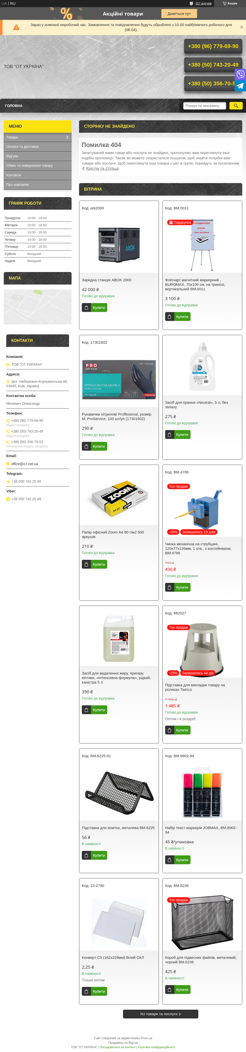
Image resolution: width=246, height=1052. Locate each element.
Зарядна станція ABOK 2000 (107, 280)
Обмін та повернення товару (29, 166)
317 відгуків (204, 3)
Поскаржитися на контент (118, 1047)
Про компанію (17, 185)
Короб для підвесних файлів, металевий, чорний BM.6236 (201, 959)
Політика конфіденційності (156, 1047)
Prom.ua (146, 1038)
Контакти (13, 175)
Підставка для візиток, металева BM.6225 (118, 828)
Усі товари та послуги (158, 1014)
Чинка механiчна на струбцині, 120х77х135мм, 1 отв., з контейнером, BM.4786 (198, 548)
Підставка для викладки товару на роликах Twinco (195, 687)
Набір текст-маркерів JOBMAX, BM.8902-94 (201, 830)
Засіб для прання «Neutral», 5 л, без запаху (196, 404)
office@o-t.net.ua (24, 464)
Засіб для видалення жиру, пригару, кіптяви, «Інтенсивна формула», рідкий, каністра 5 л (116, 677)
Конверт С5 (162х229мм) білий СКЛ (113, 957)
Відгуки (12, 156)
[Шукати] (236, 105)
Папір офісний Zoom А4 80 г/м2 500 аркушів (113, 534)
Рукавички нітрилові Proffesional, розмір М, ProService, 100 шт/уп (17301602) (116, 416)
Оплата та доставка (22, 147)
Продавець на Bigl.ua (123, 1042)
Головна (13, 106)
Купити (99, 307)
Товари (12, 137)
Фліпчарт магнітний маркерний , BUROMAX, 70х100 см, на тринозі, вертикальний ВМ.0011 (195, 284)
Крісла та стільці (102, 168)
